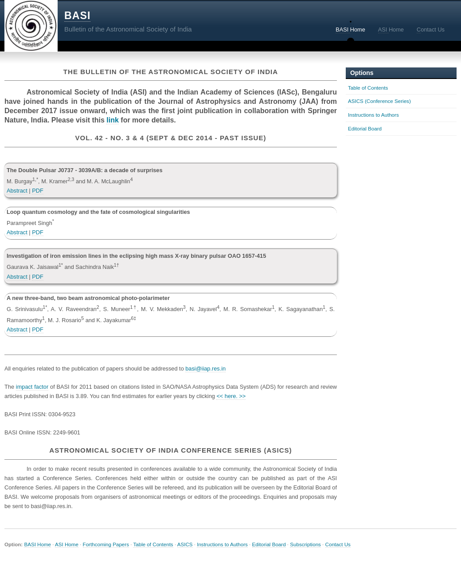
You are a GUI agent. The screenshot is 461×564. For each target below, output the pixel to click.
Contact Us (338, 544)
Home (350, 29)
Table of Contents (368, 88)
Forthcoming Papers (106, 544)
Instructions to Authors (373, 115)
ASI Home (66, 544)
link (112, 120)
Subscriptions (305, 544)
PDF (37, 190)
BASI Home (37, 544)
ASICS (185, 544)
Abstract (17, 190)
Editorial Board (365, 128)
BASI (77, 15)
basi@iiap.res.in (205, 368)
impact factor (32, 386)
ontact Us (431, 29)
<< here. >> (231, 396)
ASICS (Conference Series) (379, 101)
